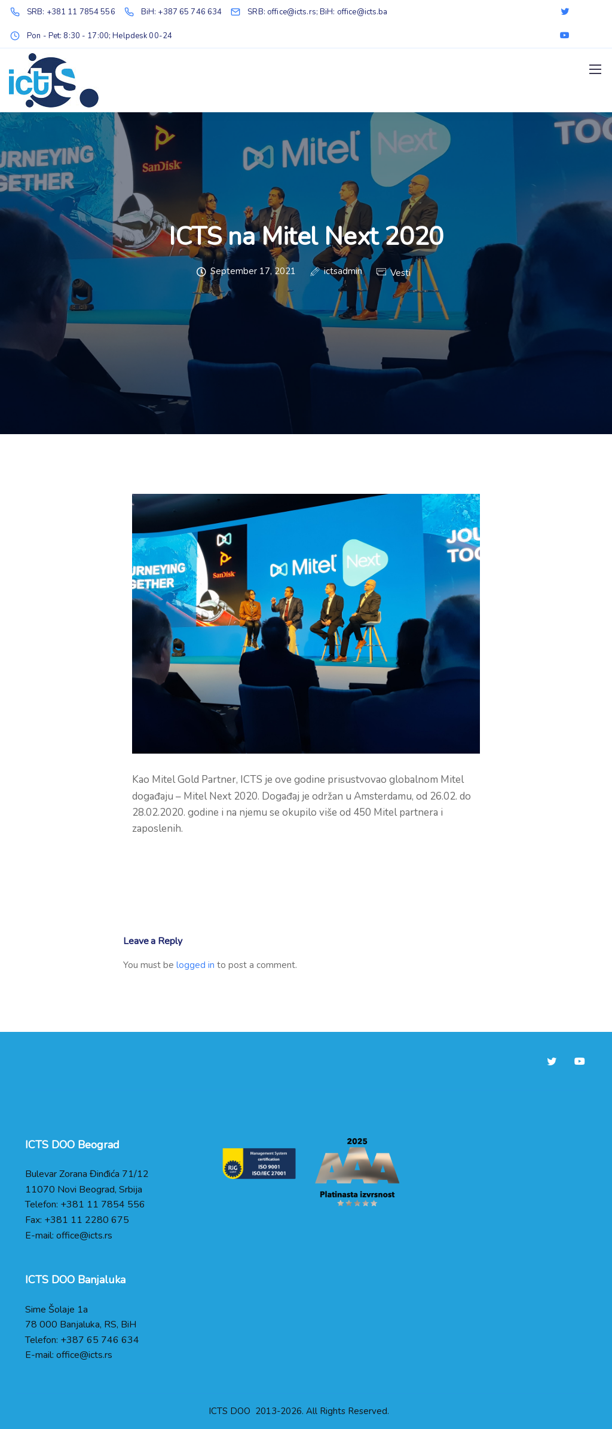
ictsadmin (343, 271)
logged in (195, 965)
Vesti (400, 273)
